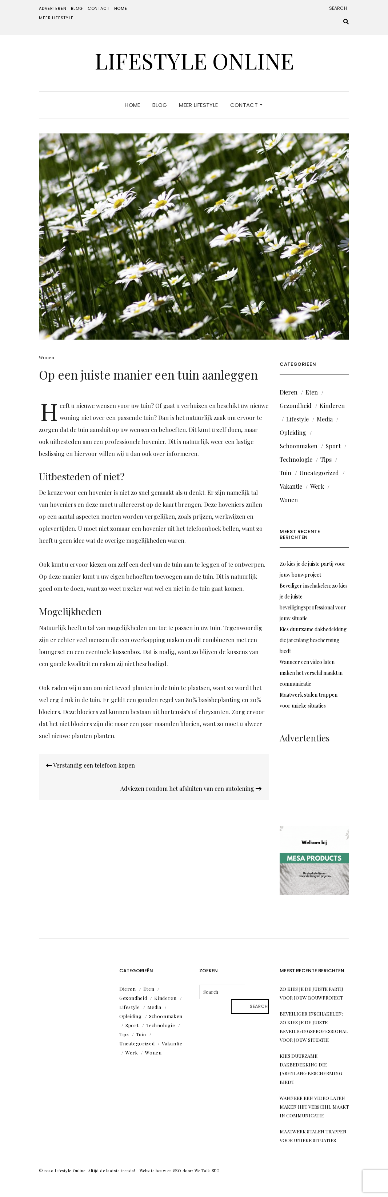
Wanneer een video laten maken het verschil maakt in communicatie (311, 672)
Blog (77, 8)
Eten (311, 392)
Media (325, 419)
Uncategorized (319, 473)
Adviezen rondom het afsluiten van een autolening (190, 788)
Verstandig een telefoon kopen (90, 765)
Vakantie (291, 486)
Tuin (285, 473)
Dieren (288, 392)
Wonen (46, 357)
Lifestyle (297, 419)
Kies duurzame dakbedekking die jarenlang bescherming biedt (313, 640)
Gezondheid (296, 405)
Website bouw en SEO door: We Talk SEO (180, 1170)
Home (120, 8)
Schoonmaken (298, 446)
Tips (326, 459)
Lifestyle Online (194, 60)
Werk (317, 486)
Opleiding (293, 432)
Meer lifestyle (56, 18)
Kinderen (332, 405)
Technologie (296, 459)
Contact (98, 8)
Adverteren (52, 8)
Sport (333, 446)
